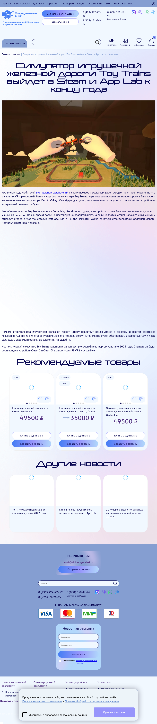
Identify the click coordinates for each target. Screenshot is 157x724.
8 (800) (116, 15)
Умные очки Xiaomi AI (112, 688)
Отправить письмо (78, 569)
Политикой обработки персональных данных (92, 701)
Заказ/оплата (22, 3)
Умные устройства (76, 682)
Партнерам (67, 3)
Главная (6, 3)
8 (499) (92, 13)
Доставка (38, 3)
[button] (27, 403)
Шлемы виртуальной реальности (14, 683)
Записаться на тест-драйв (60, 13)
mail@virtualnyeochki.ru (78, 562)
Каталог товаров (15, 43)
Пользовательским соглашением (42, 701)
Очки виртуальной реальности (44, 683)
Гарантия (52, 3)
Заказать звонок (60, 21)
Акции (81, 3)
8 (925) (92, 22)
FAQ (116, 3)
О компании (95, 3)
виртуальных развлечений (52, 192)
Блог (108, 3)
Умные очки (104, 682)
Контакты (127, 3)
